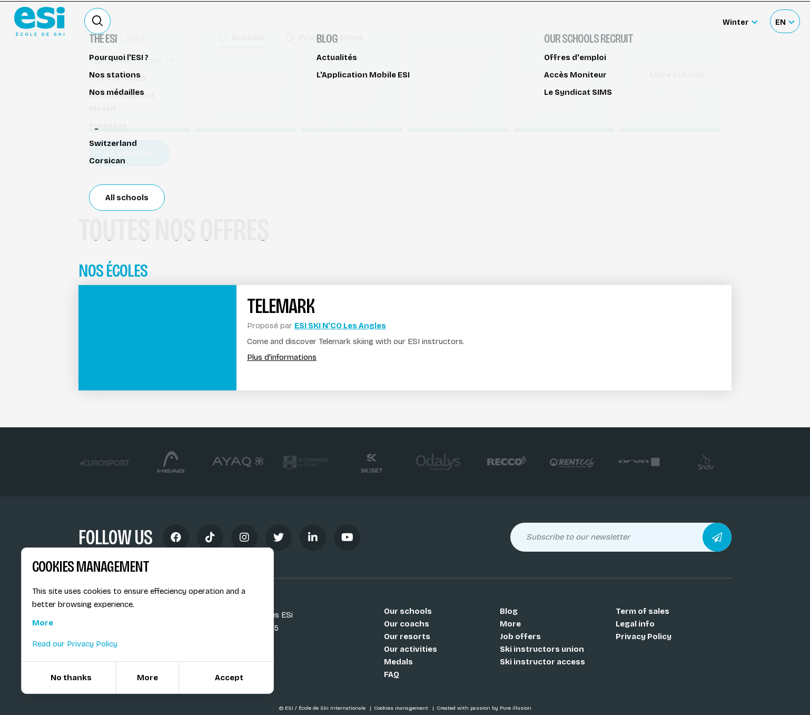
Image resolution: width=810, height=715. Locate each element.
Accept (229, 677)
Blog (509, 611)
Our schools (408, 611)
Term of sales (642, 611)
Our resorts (407, 636)
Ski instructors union (542, 649)
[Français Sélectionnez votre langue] (784, 21)
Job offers (520, 636)
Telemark (102, 72)
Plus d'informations (282, 357)
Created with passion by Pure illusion (484, 708)
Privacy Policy (643, 636)
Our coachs (406, 624)
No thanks (71, 677)
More (510, 624)
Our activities (410, 649)
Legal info (635, 624)
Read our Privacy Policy (74, 644)
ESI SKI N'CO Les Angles (340, 325)
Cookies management (402, 708)
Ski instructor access (542, 662)
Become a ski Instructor (506, 21)
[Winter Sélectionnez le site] (740, 21)
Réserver (642, 92)
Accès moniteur (681, 22)
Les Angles (112, 151)
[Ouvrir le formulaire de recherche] (97, 21)
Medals (398, 662)
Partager (642, 122)
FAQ (391, 674)
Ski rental (583, 21)
